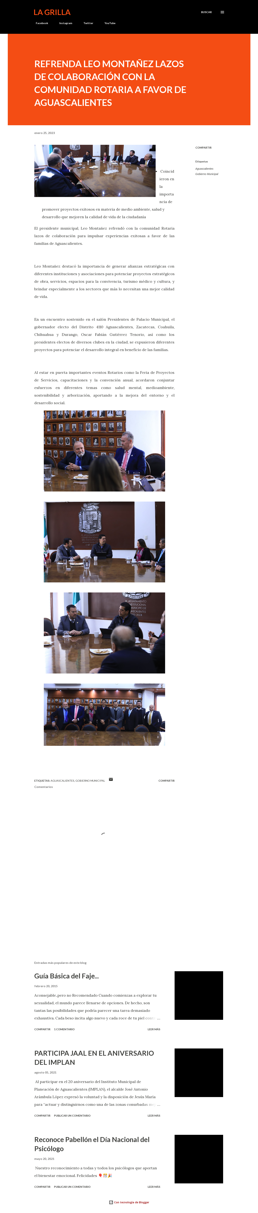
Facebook (40, 23)
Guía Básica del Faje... (66, 976)
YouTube (107, 23)
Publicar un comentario (72, 1115)
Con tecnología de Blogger (129, 1202)
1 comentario (64, 1029)
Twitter (86, 23)
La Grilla (52, 12)
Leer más (154, 1029)
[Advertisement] (98, 913)
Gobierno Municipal (206, 174)
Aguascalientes (204, 168)
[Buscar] (206, 12)
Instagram (63, 23)
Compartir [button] (203, 147)
